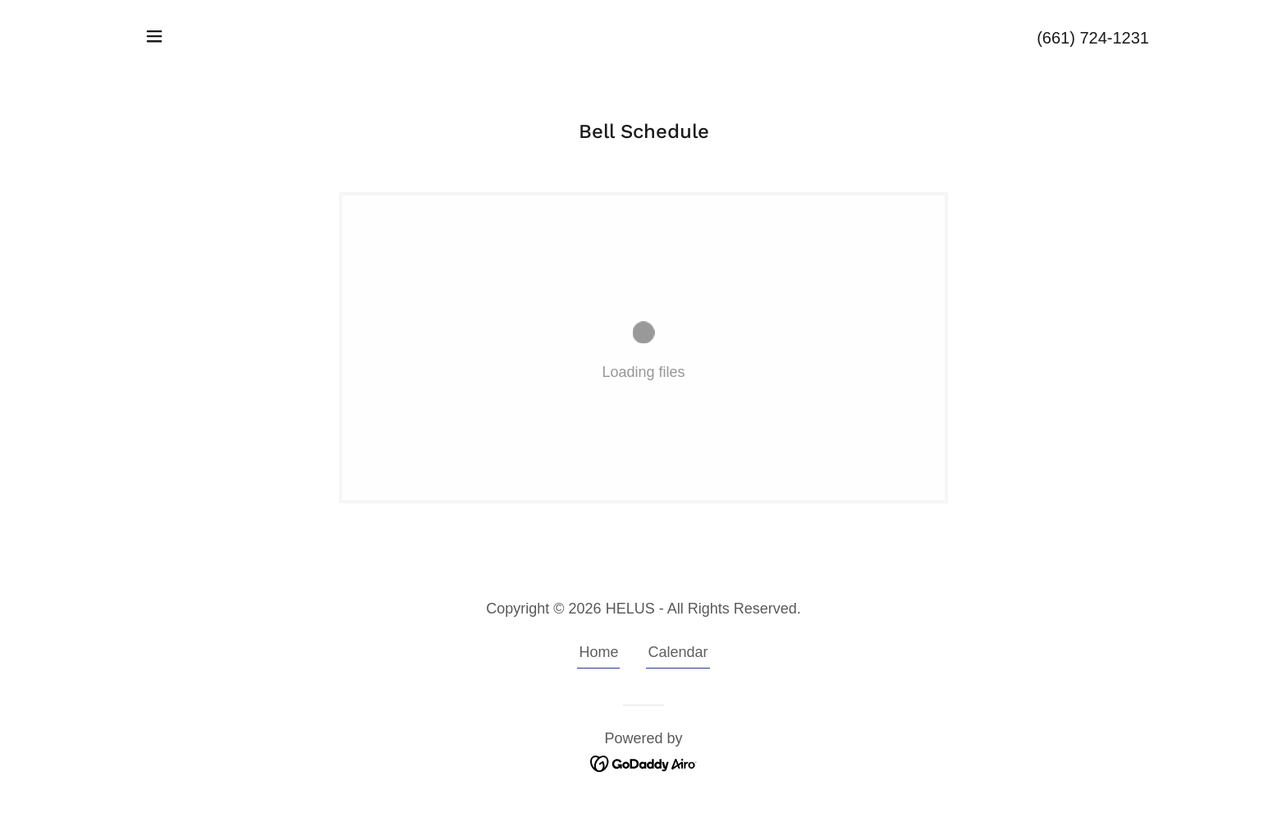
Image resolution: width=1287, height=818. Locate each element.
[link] (644, 763)
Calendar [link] (678, 652)
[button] (154, 36)
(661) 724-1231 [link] (1093, 38)
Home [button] (598, 652)
